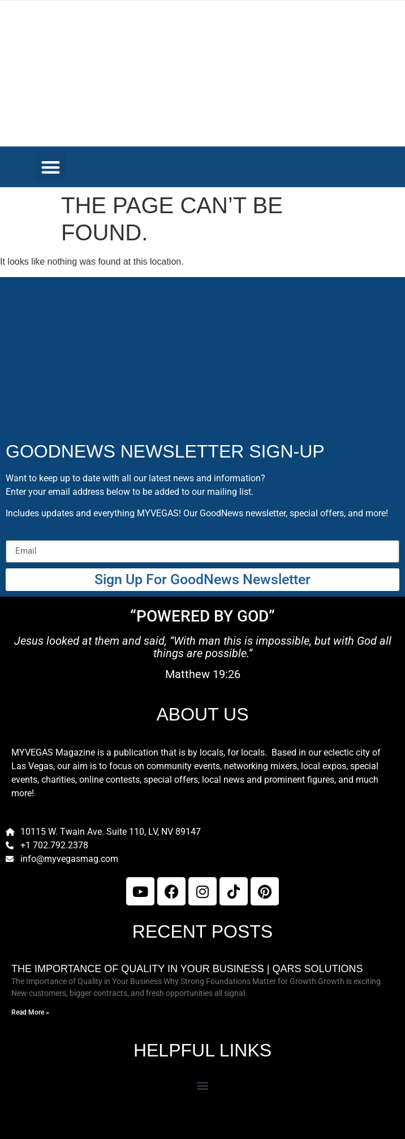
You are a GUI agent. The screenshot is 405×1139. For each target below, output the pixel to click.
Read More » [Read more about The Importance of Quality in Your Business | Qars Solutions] (30, 1012)
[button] (51, 167)
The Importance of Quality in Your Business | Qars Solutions (187, 968)
